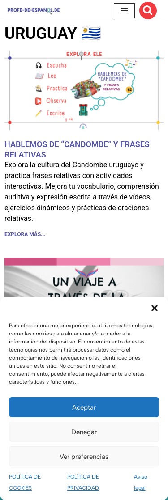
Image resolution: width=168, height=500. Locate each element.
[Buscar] (148, 10)
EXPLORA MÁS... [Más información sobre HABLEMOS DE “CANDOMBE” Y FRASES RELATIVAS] (25, 234)
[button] (154, 308)
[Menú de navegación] (124, 10)
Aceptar (84, 407)
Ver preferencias (84, 457)
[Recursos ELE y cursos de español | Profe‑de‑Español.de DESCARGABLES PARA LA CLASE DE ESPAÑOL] (33, 10)
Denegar (84, 432)
